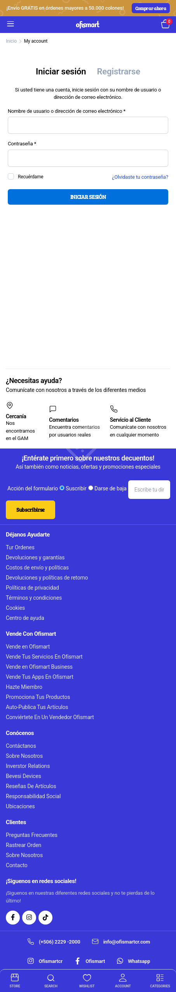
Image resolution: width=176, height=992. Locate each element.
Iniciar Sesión (88, 196)
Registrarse (118, 71)
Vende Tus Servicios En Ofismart (44, 657)
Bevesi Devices (23, 776)
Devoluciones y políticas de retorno (47, 577)
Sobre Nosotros (24, 756)
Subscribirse (30, 509)
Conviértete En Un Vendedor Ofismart (50, 717)
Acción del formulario (32, 488)
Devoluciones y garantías (35, 557)
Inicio (11, 41)
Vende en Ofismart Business (39, 667)
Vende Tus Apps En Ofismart (39, 677)
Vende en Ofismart (28, 647)
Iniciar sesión (61, 71)
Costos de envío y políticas (37, 567)
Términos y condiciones (34, 598)
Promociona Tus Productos (38, 697)
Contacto (17, 865)
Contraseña (31, 144)
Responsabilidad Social (33, 796)
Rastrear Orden (23, 845)
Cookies (15, 608)
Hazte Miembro (24, 687)
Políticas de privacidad (32, 588)
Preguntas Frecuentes (32, 835)
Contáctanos (21, 746)
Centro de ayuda (25, 618)
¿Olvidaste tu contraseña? (140, 177)
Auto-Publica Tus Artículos (37, 707)
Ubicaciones (20, 806)
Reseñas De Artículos (31, 786)
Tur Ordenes (20, 547)
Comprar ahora (150, 8)
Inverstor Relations (28, 766)
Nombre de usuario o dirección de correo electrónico (75, 111)
